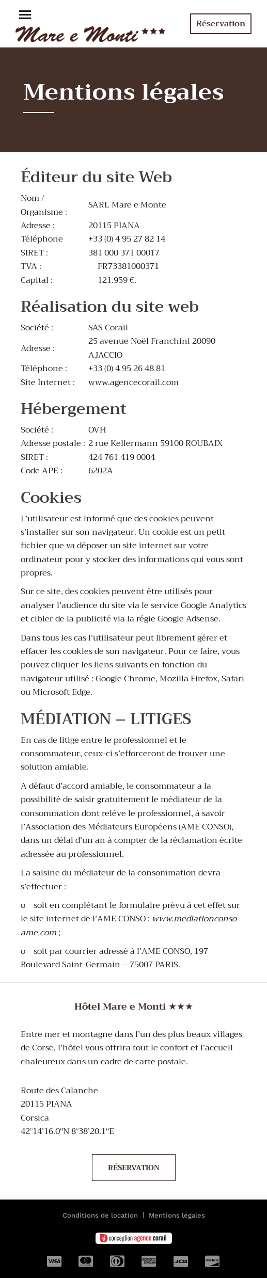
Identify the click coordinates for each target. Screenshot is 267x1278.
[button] (25, 16)
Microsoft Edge (61, 692)
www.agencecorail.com (133, 382)
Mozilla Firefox (188, 679)
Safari (233, 679)
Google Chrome (125, 679)
